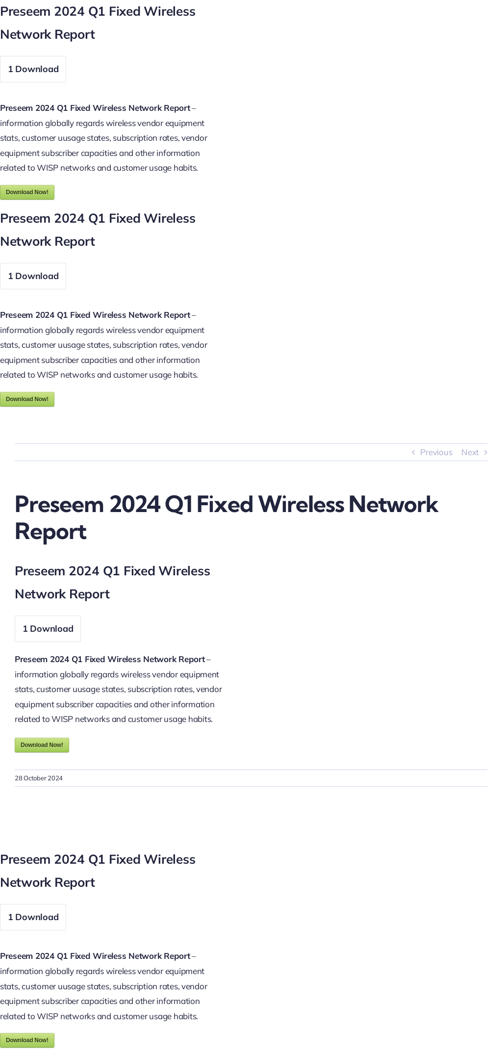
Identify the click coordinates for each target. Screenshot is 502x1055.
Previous (436, 452)
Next (470, 452)
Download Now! (27, 192)
